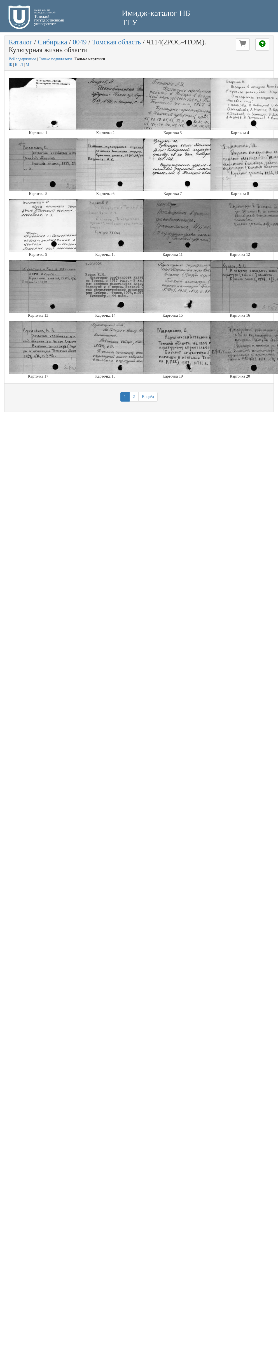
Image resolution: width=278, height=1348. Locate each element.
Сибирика (52, 42)
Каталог (20, 42)
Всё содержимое (22, 59)
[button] (243, 44)
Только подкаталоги (55, 59)
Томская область (116, 42)
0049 (80, 42)
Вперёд (148, 397)
